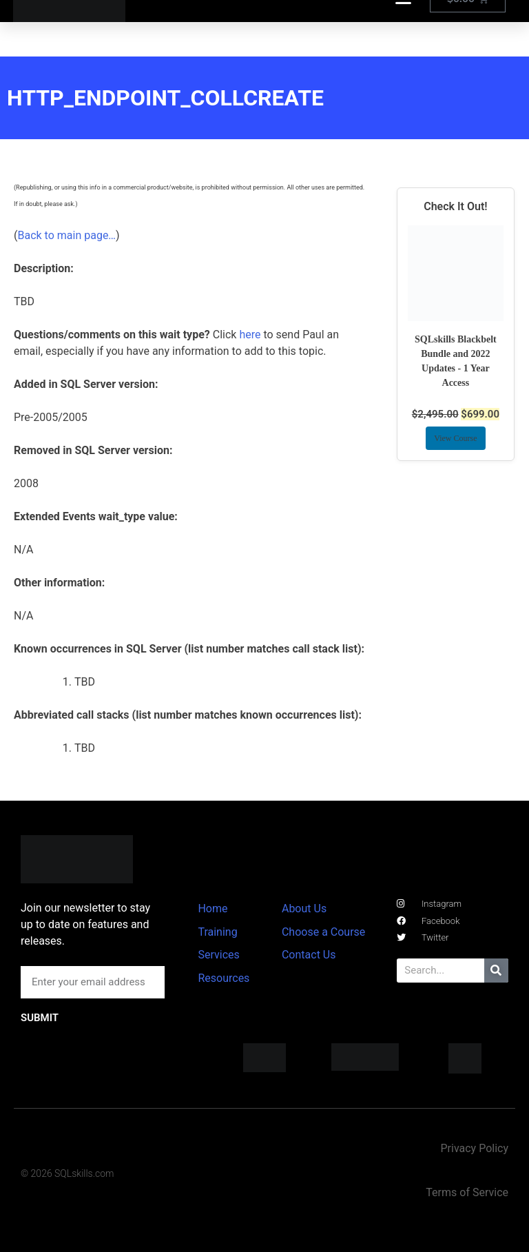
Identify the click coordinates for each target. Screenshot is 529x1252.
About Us (304, 908)
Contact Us (309, 954)
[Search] (496, 970)
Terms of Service (467, 1192)
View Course (455, 438)
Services (218, 954)
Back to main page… (66, 235)
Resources (223, 978)
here (249, 334)
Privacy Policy (474, 1148)
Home (212, 908)
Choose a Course (323, 931)
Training (217, 931)
